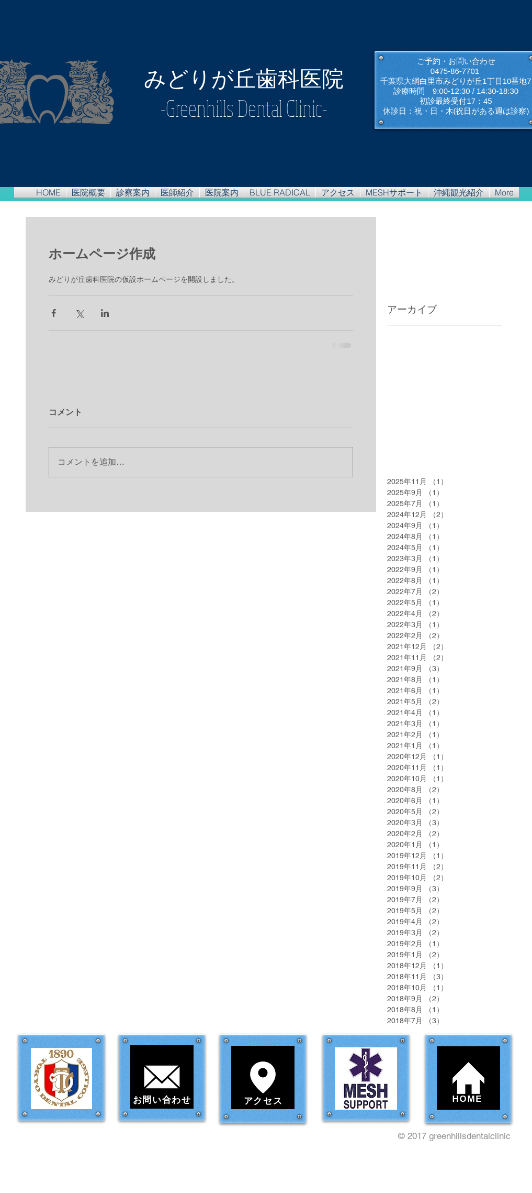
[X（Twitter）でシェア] (79, 313)
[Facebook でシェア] (54, 313)
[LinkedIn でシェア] (105, 313)
